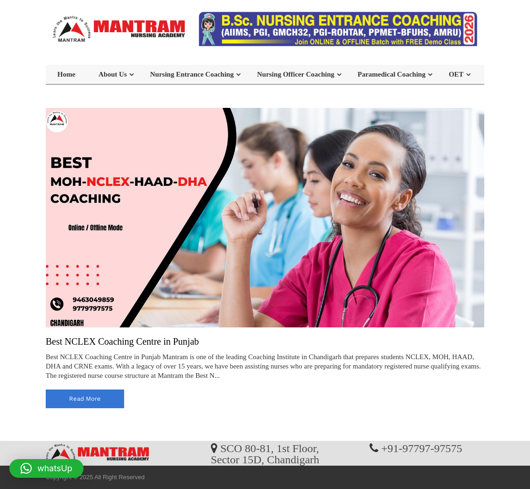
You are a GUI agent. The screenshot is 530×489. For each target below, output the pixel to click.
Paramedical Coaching (391, 74)
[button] (46, 468)
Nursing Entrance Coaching (192, 74)
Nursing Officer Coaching (296, 74)
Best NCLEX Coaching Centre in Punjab (122, 341)
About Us (112, 74)
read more (85, 398)
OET (456, 74)
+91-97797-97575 (421, 448)
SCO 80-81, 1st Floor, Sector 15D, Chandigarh (265, 453)
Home (66, 74)
